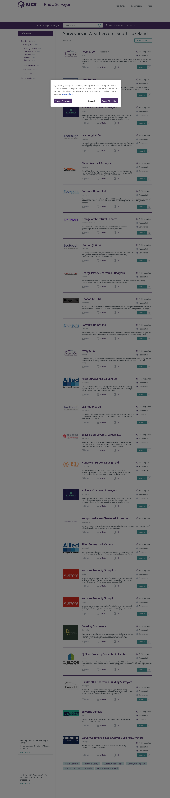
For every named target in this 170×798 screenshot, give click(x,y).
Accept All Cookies (109, 101)
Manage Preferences (63, 101)
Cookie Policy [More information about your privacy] (68, 94)
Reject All (91, 101)
